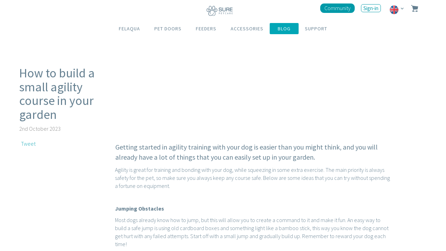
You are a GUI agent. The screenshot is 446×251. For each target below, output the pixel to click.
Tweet (28, 143)
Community (337, 8)
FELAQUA (129, 28)
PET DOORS (168, 28)
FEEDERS (206, 28)
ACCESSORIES (247, 28)
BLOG (284, 28)
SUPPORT (316, 28)
